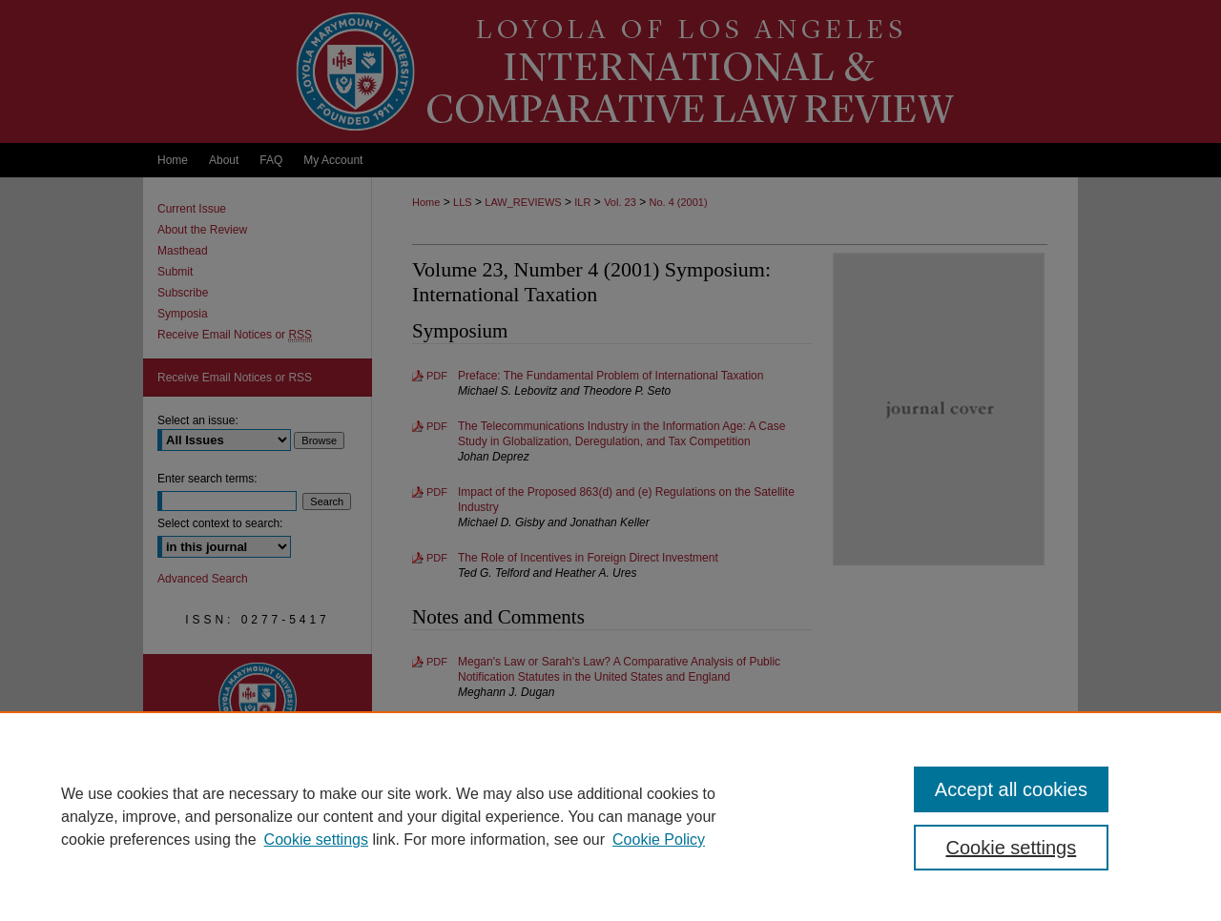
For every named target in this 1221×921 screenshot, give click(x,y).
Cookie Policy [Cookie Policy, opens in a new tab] (658, 839)
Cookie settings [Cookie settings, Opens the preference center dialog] (1011, 847)
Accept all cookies (1011, 789)
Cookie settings (316, 839)
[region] (610, 816)
